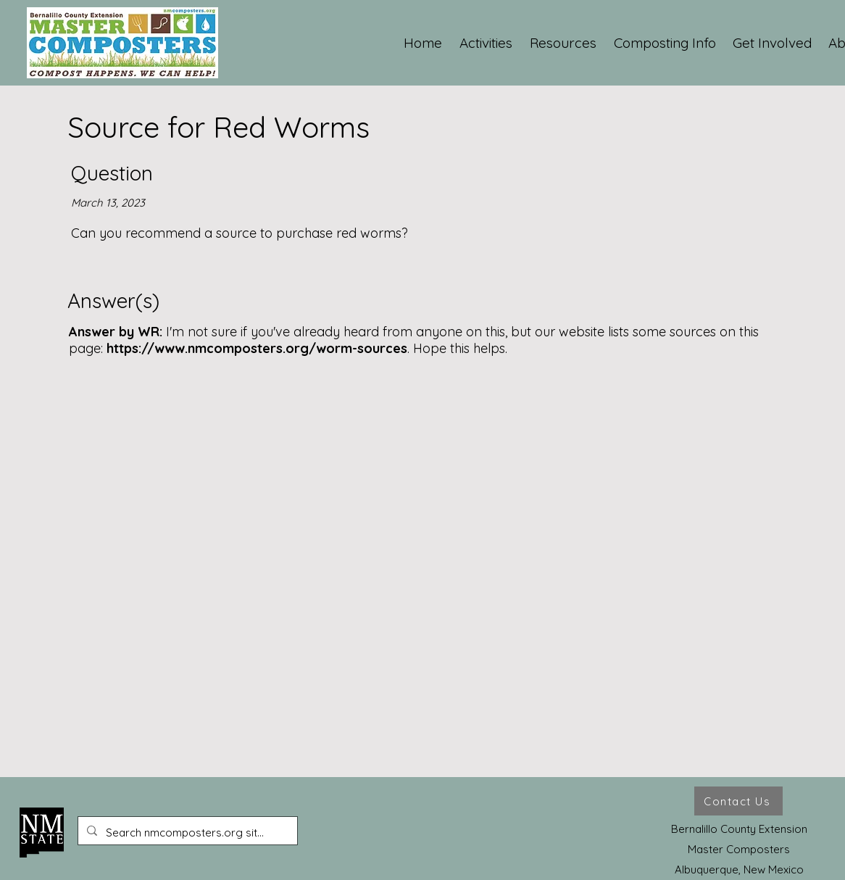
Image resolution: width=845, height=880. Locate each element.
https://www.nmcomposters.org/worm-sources (257, 348)
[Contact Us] (738, 800)
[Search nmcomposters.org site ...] (186, 833)
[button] (486, 43)
